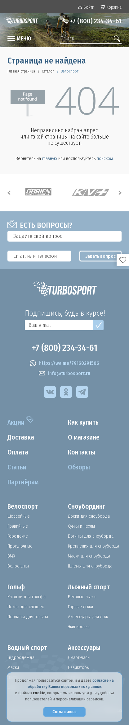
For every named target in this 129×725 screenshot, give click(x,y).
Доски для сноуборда (89, 516)
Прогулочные (20, 546)
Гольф (16, 587)
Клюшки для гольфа (26, 597)
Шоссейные (18, 516)
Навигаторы (79, 667)
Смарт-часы (79, 657)
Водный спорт (27, 648)
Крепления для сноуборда (93, 546)
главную (49, 158)
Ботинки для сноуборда (90, 536)
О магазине (84, 437)
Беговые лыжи (82, 597)
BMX (11, 556)
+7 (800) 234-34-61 (96, 21)
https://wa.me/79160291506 (64, 363)
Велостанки (18, 566)
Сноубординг (86, 506)
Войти (86, 7)
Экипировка (79, 626)
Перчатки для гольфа (27, 616)
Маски (13, 667)
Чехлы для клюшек (25, 607)
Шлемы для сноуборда (90, 566)
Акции (15, 422)
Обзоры (79, 467)
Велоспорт (22, 506)
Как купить (83, 422)
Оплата (17, 452)
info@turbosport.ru (64, 373)
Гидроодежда (20, 657)
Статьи (16, 467)
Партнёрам (22, 482)
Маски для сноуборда (89, 556)
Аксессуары (84, 648)
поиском (105, 158)
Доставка (20, 437)
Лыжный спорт (89, 587)
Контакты (81, 452)
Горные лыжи (80, 607)
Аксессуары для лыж (88, 616)
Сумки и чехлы (81, 526)
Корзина (111, 7)
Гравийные (17, 526)
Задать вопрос (100, 256)
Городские (17, 536)
